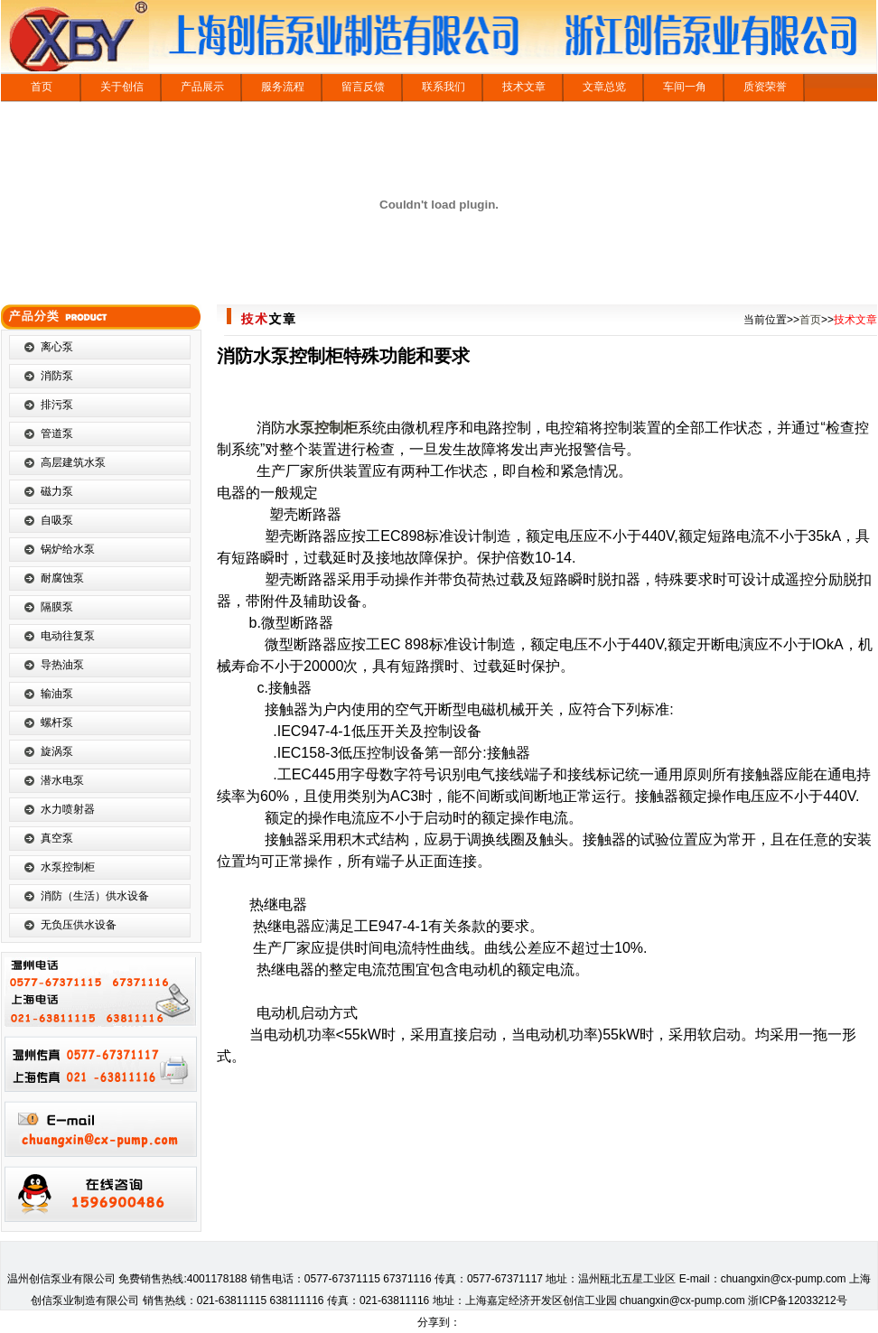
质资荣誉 (765, 86)
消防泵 (57, 375)
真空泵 (57, 838)
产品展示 (202, 86)
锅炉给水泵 (68, 549)
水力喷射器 (68, 809)
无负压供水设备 (79, 924)
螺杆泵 (57, 722)
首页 (41, 86)
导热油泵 (62, 664)
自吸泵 (57, 520)
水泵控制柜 (68, 867)
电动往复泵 (68, 635)
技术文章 (524, 86)
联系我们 (443, 86)
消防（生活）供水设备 (95, 896)
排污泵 (57, 404)
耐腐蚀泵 (62, 578)
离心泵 (57, 346)
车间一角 (684, 86)
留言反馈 (363, 86)
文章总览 (604, 86)
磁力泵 (57, 491)
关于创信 (122, 86)
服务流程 (282, 86)
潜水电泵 (62, 780)
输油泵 (57, 693)
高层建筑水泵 (73, 462)
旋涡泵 (57, 751)
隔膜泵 (57, 607)
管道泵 (57, 433)
